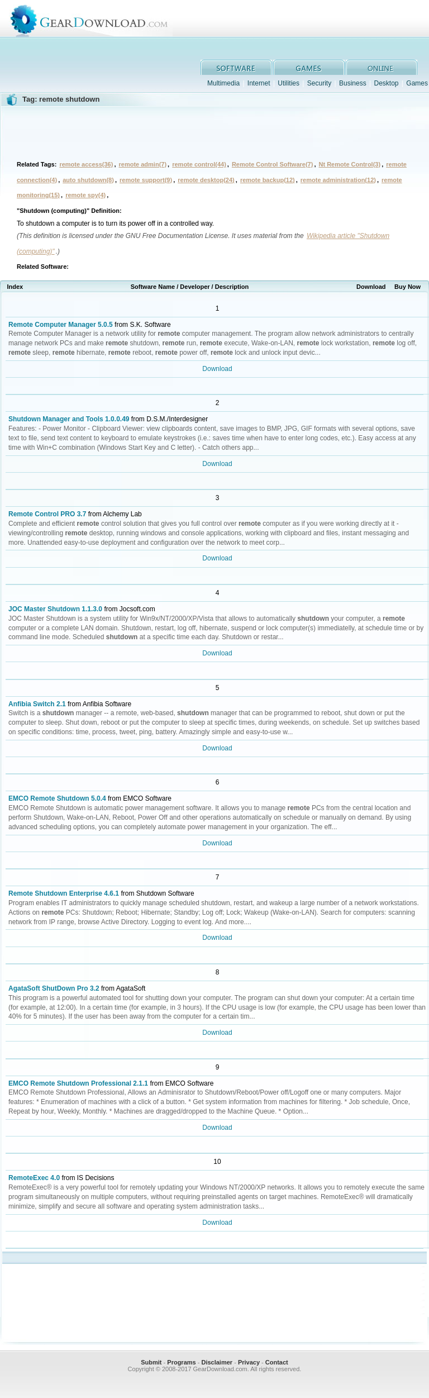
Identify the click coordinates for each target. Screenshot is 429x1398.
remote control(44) (199, 164)
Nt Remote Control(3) (350, 164)
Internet (258, 83)
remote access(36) (86, 164)
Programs (181, 1362)
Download (217, 369)
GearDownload (225, 18)
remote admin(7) (143, 164)
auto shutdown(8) (88, 180)
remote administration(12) (338, 180)
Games (417, 83)
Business (352, 83)
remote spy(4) (85, 195)
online (381, 67)
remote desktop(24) (206, 180)
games (309, 67)
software (236, 67)
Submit (151, 1362)
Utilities (288, 83)
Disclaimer (216, 1362)
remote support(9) (146, 180)
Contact (276, 1362)
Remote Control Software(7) (272, 164)
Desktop (386, 83)
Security (319, 83)
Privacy (249, 1362)
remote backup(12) (267, 180)
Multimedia (223, 83)
